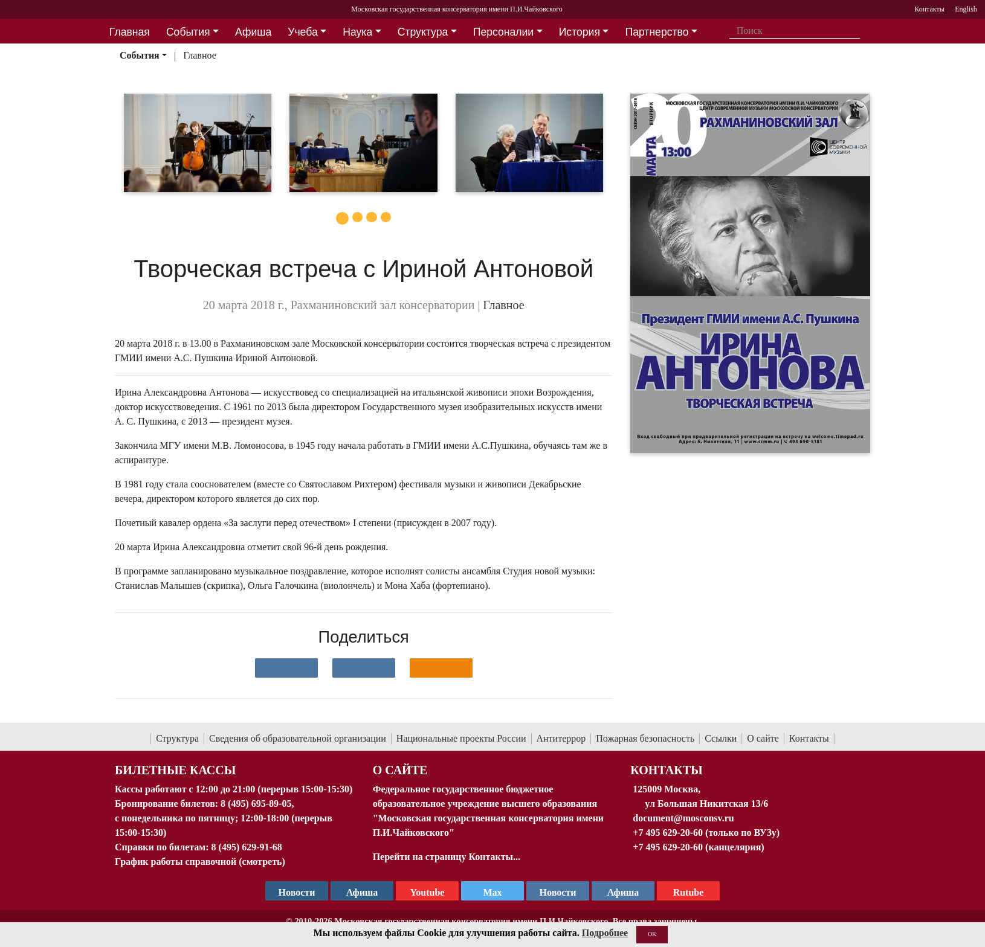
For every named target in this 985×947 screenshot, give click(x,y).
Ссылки (721, 738)
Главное (199, 55)
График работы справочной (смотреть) (200, 861)
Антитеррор (561, 738)
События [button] (188, 32)
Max (492, 892)
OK (652, 934)
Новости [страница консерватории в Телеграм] (297, 892)
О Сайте (400, 770)
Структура (177, 738)
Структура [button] (423, 32)
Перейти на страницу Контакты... (446, 857)
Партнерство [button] (657, 32)
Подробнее (605, 933)
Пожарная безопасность (645, 738)
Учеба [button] (302, 32)
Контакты (809, 738)
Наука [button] (357, 32)
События (140, 55)
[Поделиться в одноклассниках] (441, 668)
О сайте (763, 738)
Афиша (623, 892)
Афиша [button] (253, 32)
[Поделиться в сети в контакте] (286, 668)
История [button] (579, 32)
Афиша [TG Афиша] (362, 892)
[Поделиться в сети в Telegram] (363, 668)
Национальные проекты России (461, 738)
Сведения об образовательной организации (297, 738)
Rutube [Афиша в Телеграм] (688, 892)
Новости (558, 892)
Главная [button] (129, 32)
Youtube (427, 892)
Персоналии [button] (503, 32)
